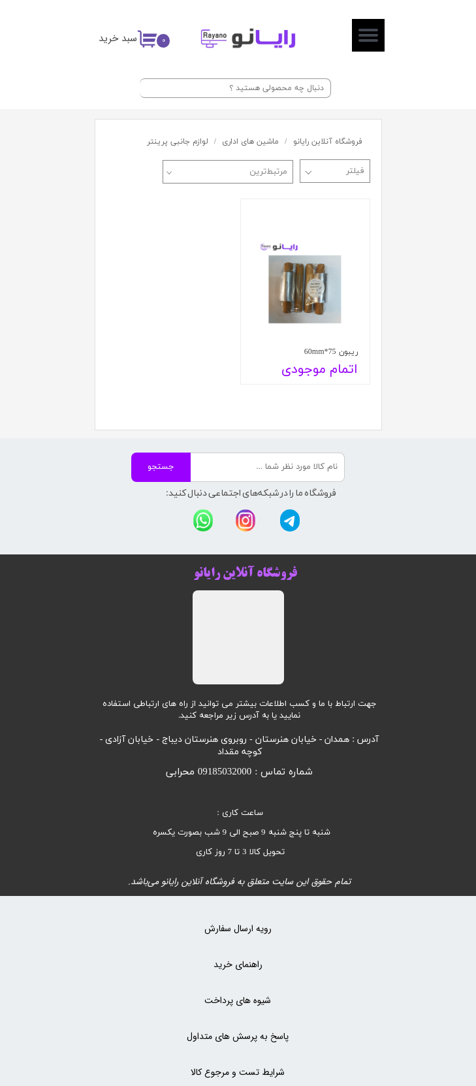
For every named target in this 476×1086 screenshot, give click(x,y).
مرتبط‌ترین (268, 172)
